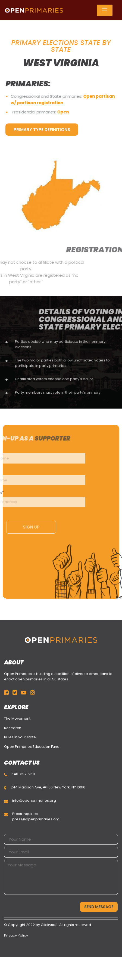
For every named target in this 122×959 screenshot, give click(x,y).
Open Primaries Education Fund (32, 746)
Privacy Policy (16, 935)
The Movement (17, 718)
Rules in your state (20, 737)
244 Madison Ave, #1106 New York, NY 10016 (48, 787)
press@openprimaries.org (36, 819)
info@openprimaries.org (34, 800)
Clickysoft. (49, 924)
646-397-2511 (23, 774)
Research (12, 727)
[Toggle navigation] (104, 10)
